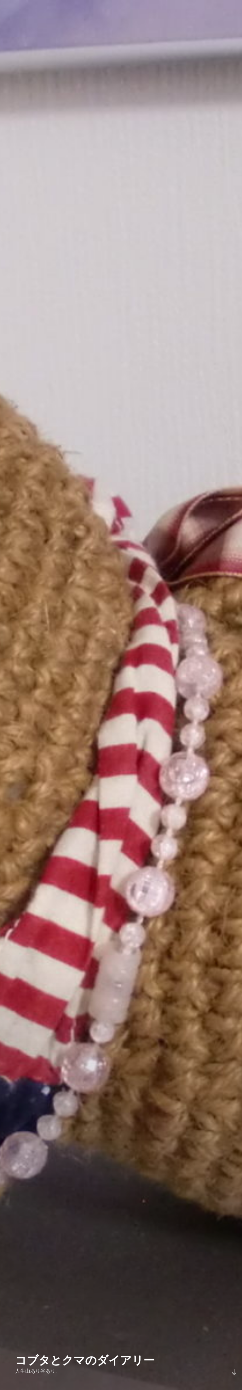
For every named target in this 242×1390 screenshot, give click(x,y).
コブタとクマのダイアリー (85, 1360)
